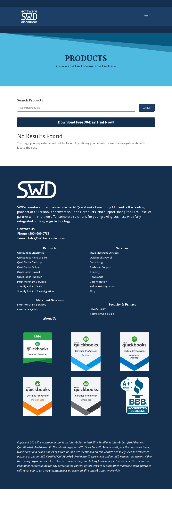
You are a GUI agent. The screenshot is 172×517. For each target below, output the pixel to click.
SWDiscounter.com (50, 442)
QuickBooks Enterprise (31, 252)
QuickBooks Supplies (29, 277)
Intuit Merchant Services (31, 281)
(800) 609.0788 (38, 233)
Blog (92, 291)
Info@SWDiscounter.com (46, 238)
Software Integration (102, 286)
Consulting (96, 262)
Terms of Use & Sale (102, 313)
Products (61, 66)
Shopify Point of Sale (29, 286)
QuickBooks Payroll (28, 272)
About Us (49, 318)
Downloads (96, 277)
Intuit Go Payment (27, 309)
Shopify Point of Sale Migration (35, 291)
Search (147, 107)
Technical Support (100, 267)
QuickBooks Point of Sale (32, 257)
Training (95, 272)
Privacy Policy (98, 309)
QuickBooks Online (28, 267)
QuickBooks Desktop (82, 66)
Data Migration (98, 281)
